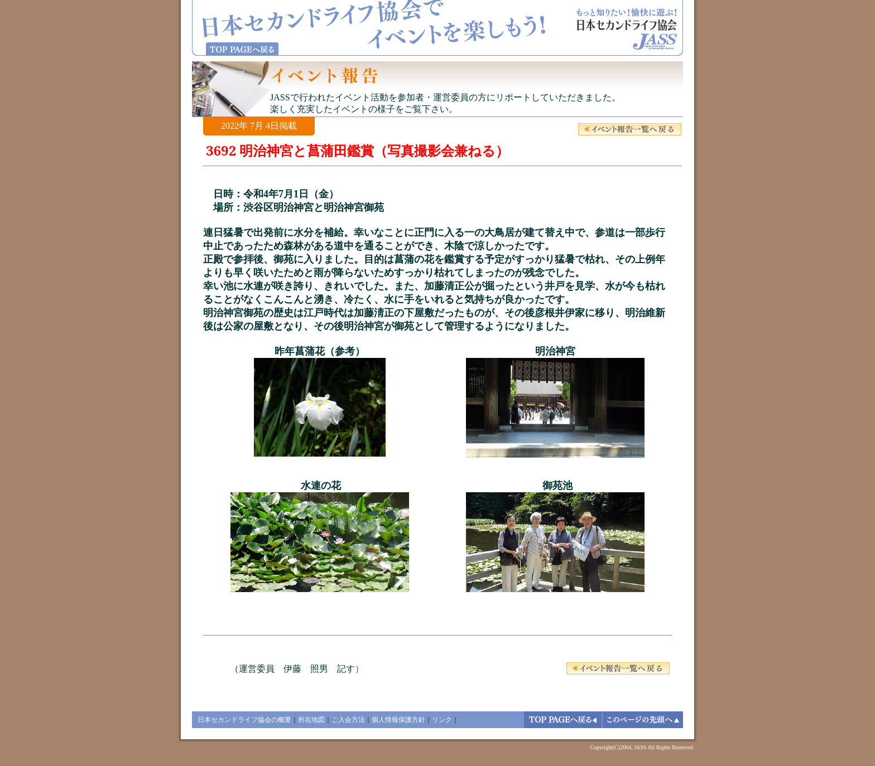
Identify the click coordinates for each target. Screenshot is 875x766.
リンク (442, 720)
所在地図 (311, 720)
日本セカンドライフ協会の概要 (244, 720)
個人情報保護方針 (398, 720)
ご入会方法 (348, 720)
